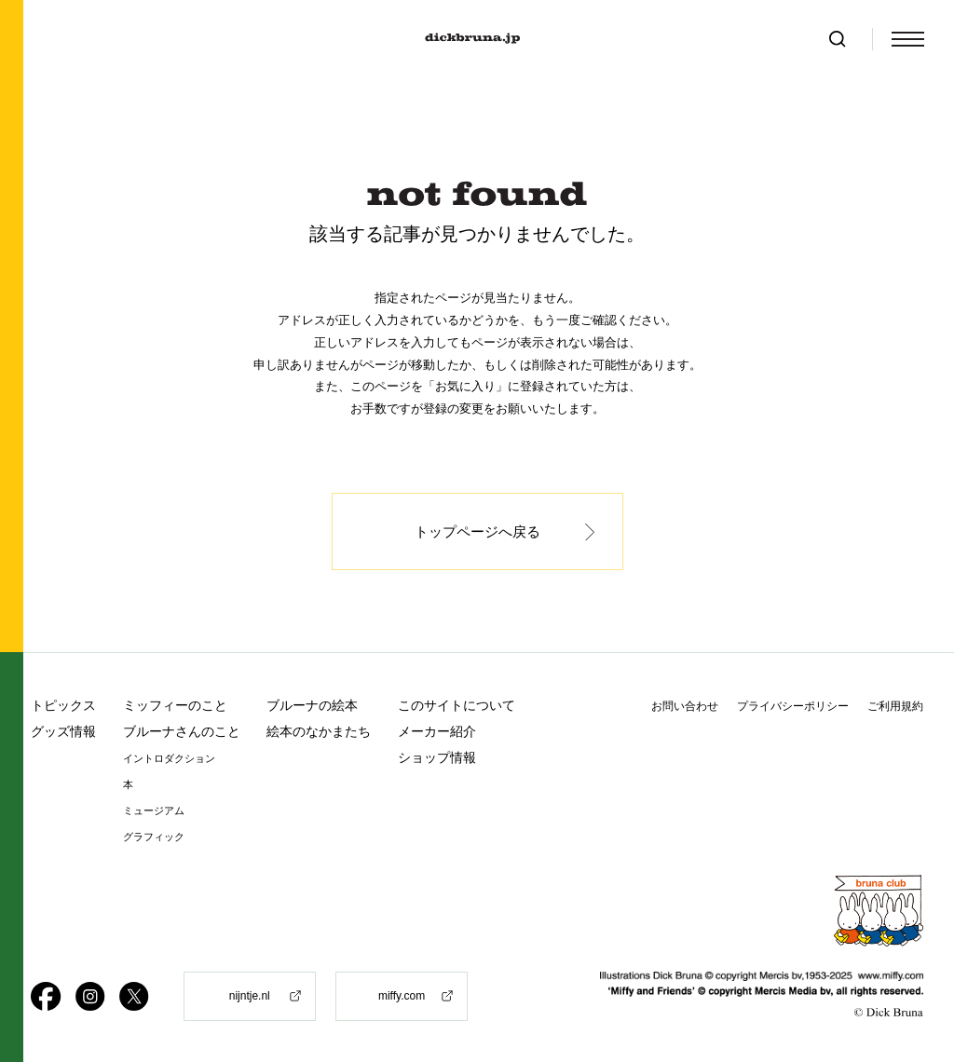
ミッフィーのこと (175, 705)
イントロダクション (169, 759)
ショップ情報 (437, 757)
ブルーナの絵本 (312, 705)
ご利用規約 (895, 706)
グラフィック (153, 837)
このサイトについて (456, 705)
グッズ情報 (63, 731)
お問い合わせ (684, 706)
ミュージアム (153, 811)
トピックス (63, 705)
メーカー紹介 (437, 731)
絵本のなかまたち (318, 731)
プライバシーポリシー (793, 706)
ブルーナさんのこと (181, 731)
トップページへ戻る (477, 531)
